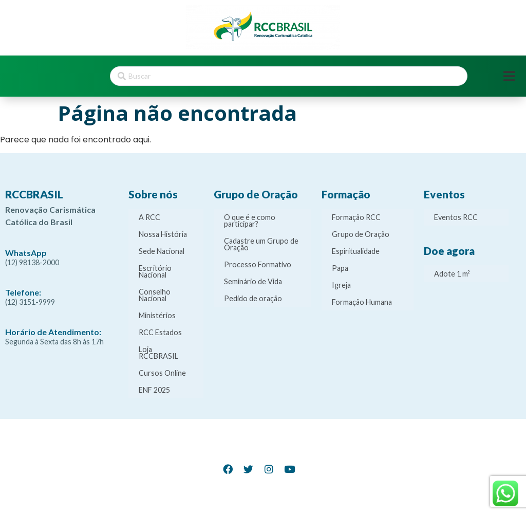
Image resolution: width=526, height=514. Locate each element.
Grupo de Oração (360, 234)
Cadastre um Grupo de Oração (261, 244)
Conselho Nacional (155, 295)
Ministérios (157, 315)
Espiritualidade (356, 251)
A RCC (149, 217)
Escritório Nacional (155, 271)
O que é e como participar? (249, 220)
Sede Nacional (161, 251)
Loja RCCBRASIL (158, 352)
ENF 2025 (154, 390)
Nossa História (163, 234)
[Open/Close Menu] (509, 76)
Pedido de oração (253, 298)
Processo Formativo (257, 264)
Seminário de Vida (253, 281)
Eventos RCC (456, 217)
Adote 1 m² (452, 273)
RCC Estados (160, 332)
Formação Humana (362, 302)
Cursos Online (162, 373)
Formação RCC (356, 217)
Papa (340, 268)
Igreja (341, 285)
